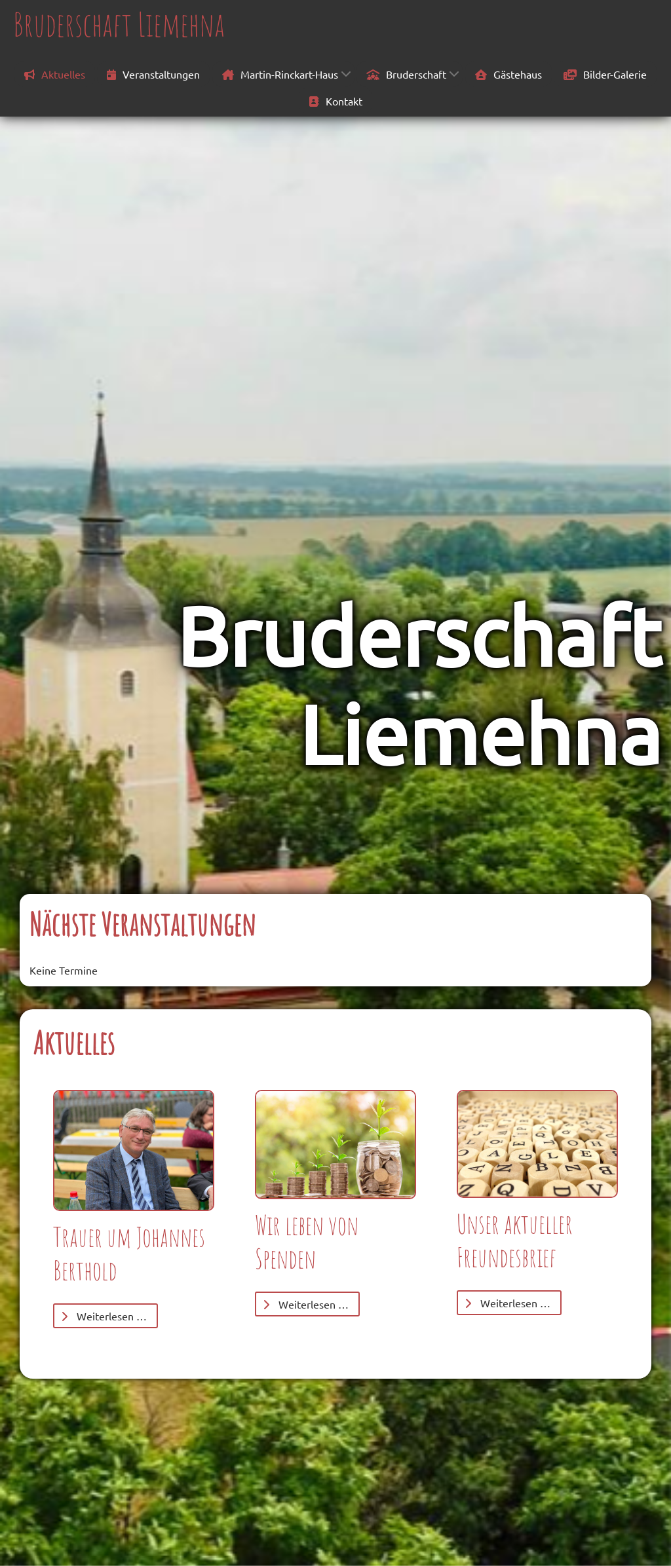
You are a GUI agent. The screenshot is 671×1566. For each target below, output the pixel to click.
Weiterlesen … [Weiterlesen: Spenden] (306, 1304)
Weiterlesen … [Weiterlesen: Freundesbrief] (507, 1302)
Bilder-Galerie (605, 74)
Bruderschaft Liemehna (119, 24)
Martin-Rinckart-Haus (280, 74)
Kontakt (335, 100)
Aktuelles (54, 74)
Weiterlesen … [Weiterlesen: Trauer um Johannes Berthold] (104, 1315)
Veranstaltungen (153, 74)
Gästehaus (508, 74)
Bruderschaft (406, 74)
